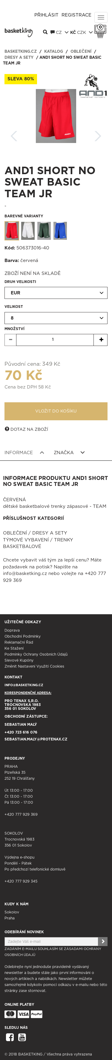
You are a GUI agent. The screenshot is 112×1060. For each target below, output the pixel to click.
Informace (24, 452)
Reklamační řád (18, 642)
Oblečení (80, 52)
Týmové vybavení (26, 540)
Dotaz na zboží (26, 429)
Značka (69, 452)
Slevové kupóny (18, 660)
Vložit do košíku (56, 411)
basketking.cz (20, 52)
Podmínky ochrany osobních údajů (35, 654)
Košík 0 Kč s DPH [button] (101, 27)
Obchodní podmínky (22, 636)
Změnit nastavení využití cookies (34, 666)
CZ (59, 32)
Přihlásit (46, 15)
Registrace (76, 15)
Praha (9, 918)
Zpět (14, 134)
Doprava (12, 630)
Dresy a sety (18, 58)
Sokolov (11, 912)
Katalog (53, 52)
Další (98, 134)
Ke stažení (14, 648)
